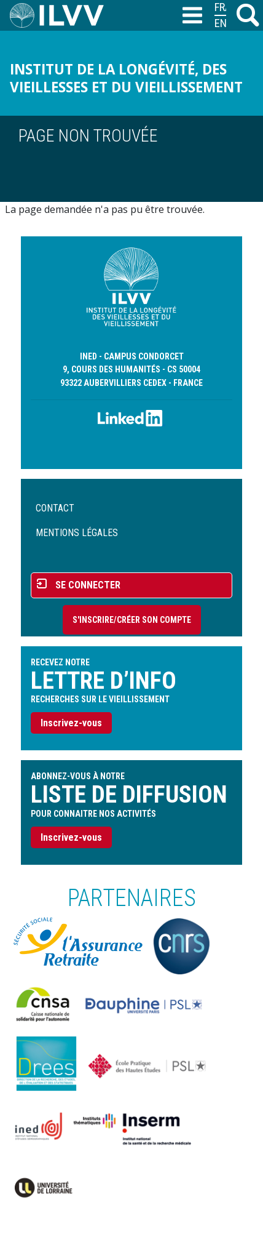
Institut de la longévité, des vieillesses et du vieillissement (126, 78)
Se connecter (87, 585)
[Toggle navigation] (192, 16)
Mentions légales (77, 533)
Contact (55, 508)
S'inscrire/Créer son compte (132, 620)
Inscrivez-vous (71, 723)
